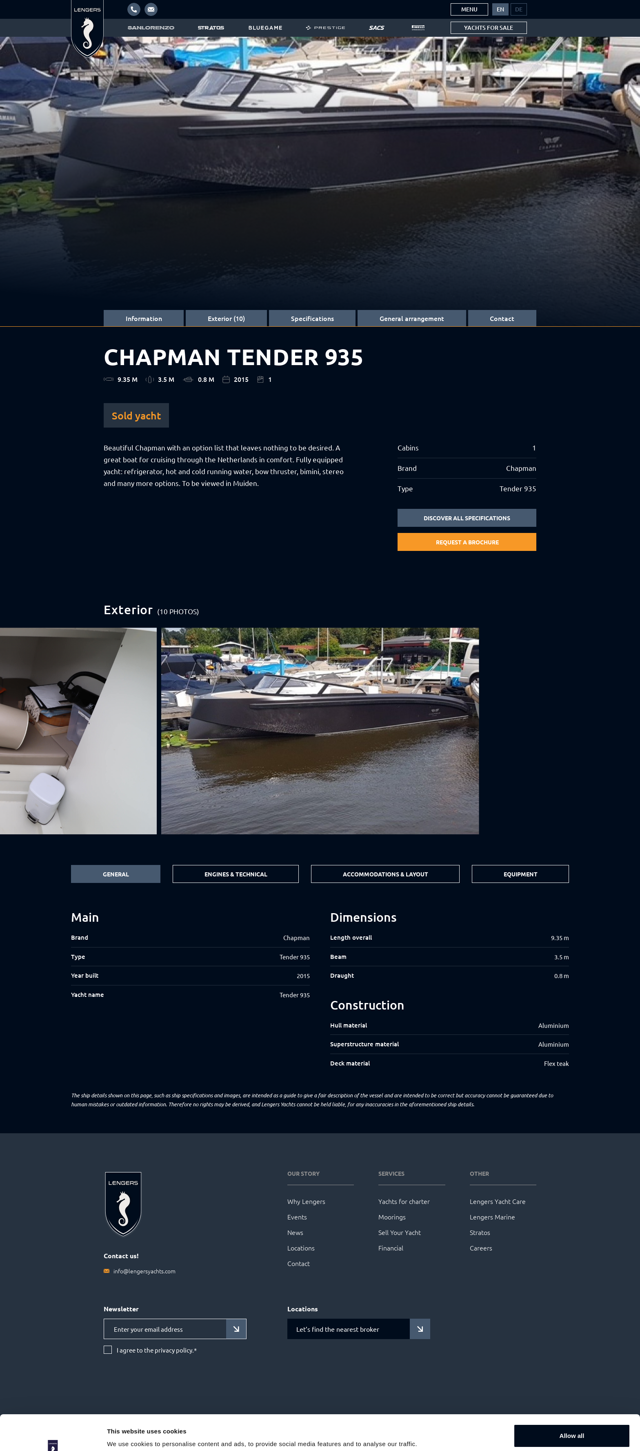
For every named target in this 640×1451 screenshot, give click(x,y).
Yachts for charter (404, 1201)
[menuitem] (500, 9)
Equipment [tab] (521, 874)
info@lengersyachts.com (144, 1271)
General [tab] (116, 874)
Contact (502, 318)
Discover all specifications (467, 518)
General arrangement (412, 318)
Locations (301, 1247)
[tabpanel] (320, 988)
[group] (320, 731)
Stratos (480, 1232)
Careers (481, 1247)
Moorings (392, 1216)
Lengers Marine (492, 1216)
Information (144, 318)
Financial (390, 1247)
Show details (126, 1433)
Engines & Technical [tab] (235, 874)
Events (297, 1216)
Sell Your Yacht (399, 1232)
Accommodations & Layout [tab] (385, 874)
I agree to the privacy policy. (157, 1350)
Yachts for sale (488, 27)
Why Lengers (306, 1201)
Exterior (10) (226, 318)
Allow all (572, 1402)
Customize (572, 1429)
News (295, 1232)
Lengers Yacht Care (498, 1201)
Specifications (312, 318)
